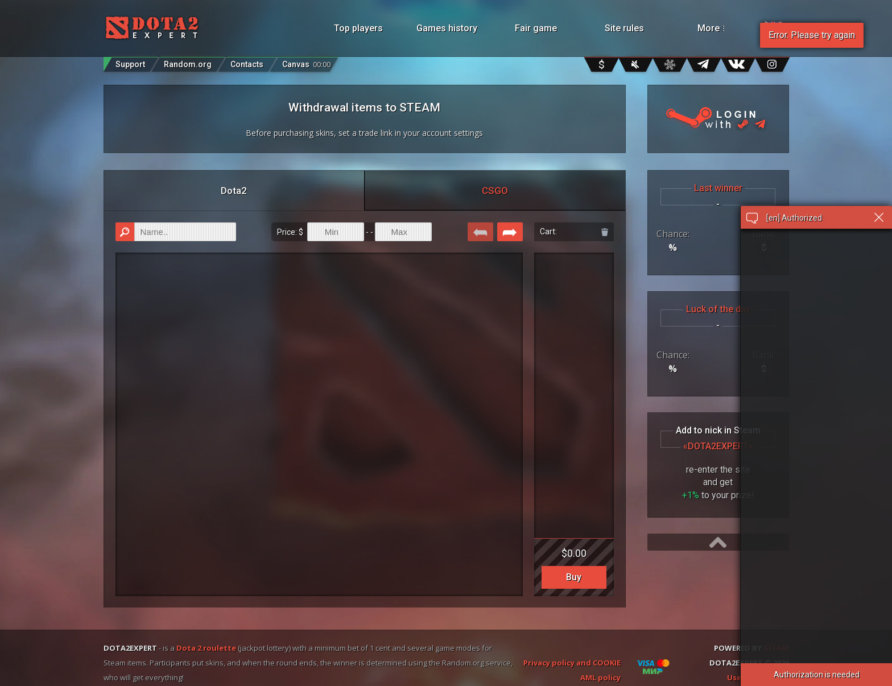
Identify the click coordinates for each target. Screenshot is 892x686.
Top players (358, 28)
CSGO (495, 190)
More (725, 28)
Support (130, 64)
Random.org (188, 64)
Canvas (306, 62)
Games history (446, 28)
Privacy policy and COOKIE (572, 663)
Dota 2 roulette (206, 648)
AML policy (600, 677)
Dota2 (234, 190)
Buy (573, 577)
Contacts (246, 64)
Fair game (536, 28)
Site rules (624, 28)
